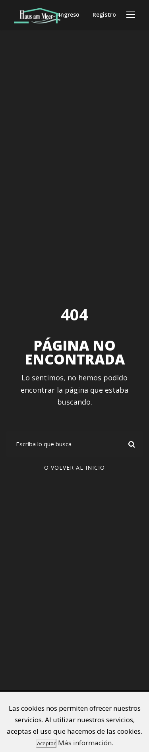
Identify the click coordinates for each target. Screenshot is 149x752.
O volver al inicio (74, 467)
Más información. (85, 742)
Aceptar (46, 743)
